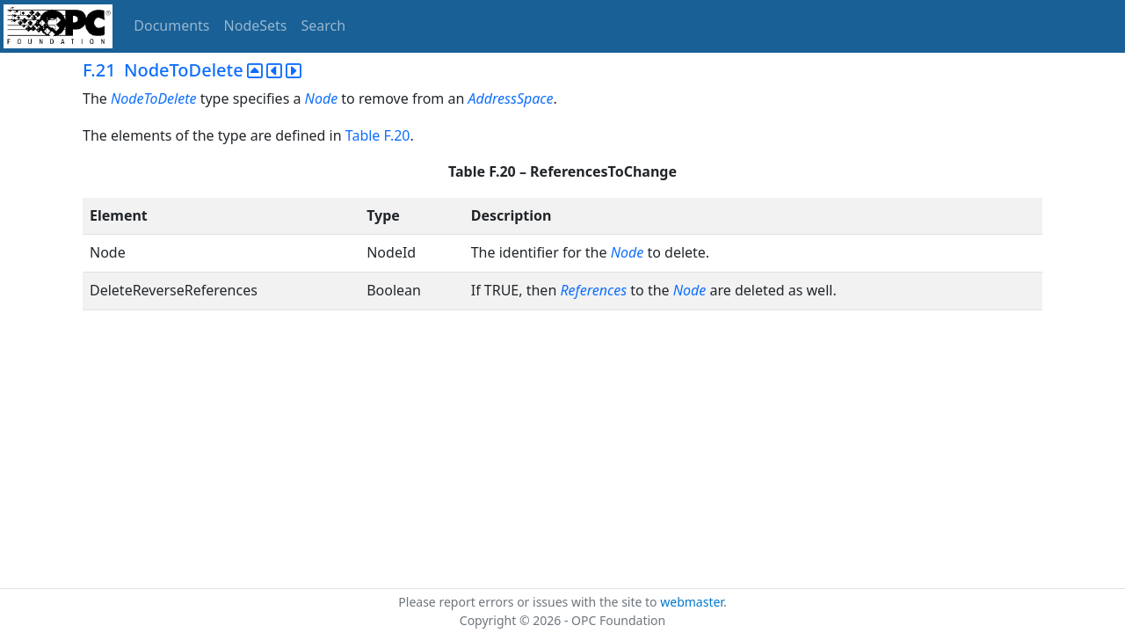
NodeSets (255, 25)
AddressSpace (511, 98)
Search (323, 25)
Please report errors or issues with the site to (529, 601)
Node (321, 98)
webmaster (691, 601)
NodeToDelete (154, 98)
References (593, 290)
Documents (171, 25)
